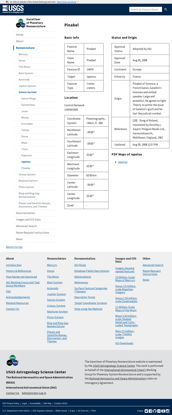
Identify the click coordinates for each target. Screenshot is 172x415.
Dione (24, 136)
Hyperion (26, 155)
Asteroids (24, 79)
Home (19, 34)
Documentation (25, 213)
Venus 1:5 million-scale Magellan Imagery (125, 289)
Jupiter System (27, 86)
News (19, 239)
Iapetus (26, 161)
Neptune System (28, 180)
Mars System (26, 73)
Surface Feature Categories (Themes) (90, 289)
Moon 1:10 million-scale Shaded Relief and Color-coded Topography (126, 320)
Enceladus (27, 123)
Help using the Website (88, 309)
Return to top (14, 247)
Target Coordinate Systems (90, 303)
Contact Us (12, 309)
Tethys (25, 130)
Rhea (24, 142)
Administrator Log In (34, 393)
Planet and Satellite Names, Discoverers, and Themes (35, 204)
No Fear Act (83, 411)
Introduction (14, 265)
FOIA (93, 411)
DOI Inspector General (43, 411)
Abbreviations (82, 277)
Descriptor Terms (84, 297)
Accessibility (35, 403)
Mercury (23, 54)
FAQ (8, 291)
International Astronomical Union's (125, 370)
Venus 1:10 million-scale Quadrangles (126, 299)
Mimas (25, 117)
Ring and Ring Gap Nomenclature (29, 195)
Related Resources (17, 303)
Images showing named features (124, 269)
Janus (24, 111)
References (81, 282)
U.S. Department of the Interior (16, 411)
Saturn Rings (28, 98)
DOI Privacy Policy (10, 403)
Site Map (47, 403)
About (20, 41)
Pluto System (26, 187)
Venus (22, 60)
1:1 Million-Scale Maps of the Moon (125, 308)
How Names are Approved (21, 277)
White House (61, 411)
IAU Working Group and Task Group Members (23, 284)
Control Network (74, 105)
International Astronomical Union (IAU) (31, 387)
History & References (18, 271)
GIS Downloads (124, 343)
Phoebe (25, 168)
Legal (24, 403)
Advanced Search (26, 226)
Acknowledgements (18, 297)
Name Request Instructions (32, 232)
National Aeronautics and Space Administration (117, 378)
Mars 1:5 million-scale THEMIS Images (124, 334)
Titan (24, 149)
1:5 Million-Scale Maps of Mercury (125, 278)
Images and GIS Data (28, 219)
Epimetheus (28, 104)
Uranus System (27, 174)
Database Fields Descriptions (91, 271)
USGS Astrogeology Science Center (36, 371)
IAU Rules (80, 265)
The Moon (24, 66)
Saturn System (27, 92)
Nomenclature (25, 48)
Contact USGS (60, 403)
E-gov (72, 411)
